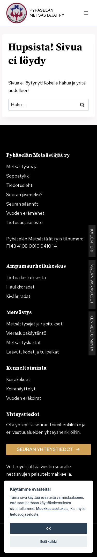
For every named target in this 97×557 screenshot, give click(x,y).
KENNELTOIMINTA (92, 333)
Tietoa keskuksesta (26, 277)
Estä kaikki (48, 541)
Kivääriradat (18, 296)
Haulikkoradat (20, 287)
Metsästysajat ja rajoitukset (34, 324)
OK (48, 528)
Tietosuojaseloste (24, 222)
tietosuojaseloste (24, 514)
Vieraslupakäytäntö (26, 333)
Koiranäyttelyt (21, 389)
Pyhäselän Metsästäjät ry (46, 13)
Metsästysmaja (22, 166)
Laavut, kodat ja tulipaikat (32, 352)
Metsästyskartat (23, 342)
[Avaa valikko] (86, 13)
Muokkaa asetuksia (52, 509)
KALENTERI (92, 241)
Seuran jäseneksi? (24, 195)
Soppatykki (17, 176)
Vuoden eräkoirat (23, 398)
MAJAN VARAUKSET (92, 284)
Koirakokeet (18, 379)
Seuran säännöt (22, 204)
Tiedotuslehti (19, 185)
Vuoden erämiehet (25, 213)
